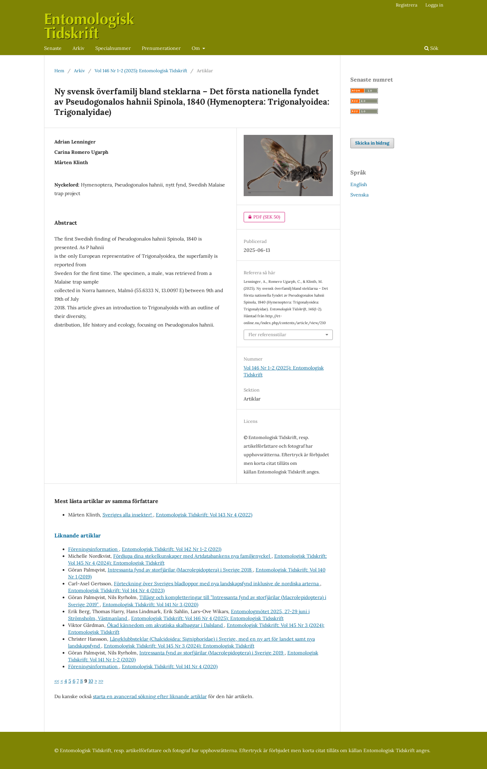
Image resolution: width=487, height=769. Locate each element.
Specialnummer (113, 48)
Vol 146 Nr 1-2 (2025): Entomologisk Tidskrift (141, 71)
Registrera (406, 5)
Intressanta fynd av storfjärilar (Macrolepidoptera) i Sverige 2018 (180, 570)
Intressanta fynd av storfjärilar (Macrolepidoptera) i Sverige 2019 (212, 653)
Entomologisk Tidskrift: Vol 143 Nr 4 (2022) (204, 515)
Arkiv (78, 48)
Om (196, 48)
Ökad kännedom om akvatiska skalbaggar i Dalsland (165, 625)
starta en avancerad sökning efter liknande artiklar (150, 696)
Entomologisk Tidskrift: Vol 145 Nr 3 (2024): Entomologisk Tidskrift (179, 646)
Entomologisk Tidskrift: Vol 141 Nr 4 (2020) (170, 666)
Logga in (434, 5)
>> (100, 681)
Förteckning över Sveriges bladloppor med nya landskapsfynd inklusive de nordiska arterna (217, 583)
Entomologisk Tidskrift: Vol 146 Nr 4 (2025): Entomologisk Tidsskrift (207, 618)
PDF (262, 217)
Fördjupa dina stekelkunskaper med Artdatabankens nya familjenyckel (192, 556)
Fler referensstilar (267, 335)
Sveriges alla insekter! (128, 515)
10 (90, 681)
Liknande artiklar (77, 535)
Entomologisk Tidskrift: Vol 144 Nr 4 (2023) (116, 590)
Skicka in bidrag (372, 143)
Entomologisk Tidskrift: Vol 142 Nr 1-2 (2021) (171, 549)
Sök (431, 48)
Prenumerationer (161, 48)
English (358, 184)
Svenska (359, 195)
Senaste (53, 48)
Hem (59, 71)
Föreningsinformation (93, 549)
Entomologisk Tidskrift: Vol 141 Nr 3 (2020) (150, 604)
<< (56, 681)
